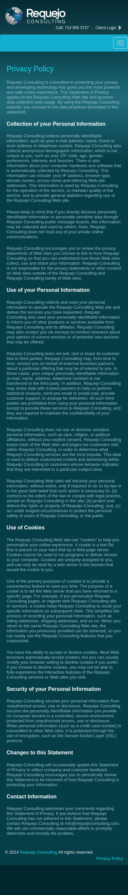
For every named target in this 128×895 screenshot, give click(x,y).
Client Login (108, 27)
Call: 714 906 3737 (72, 27)
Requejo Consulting (38, 852)
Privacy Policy (109, 858)
